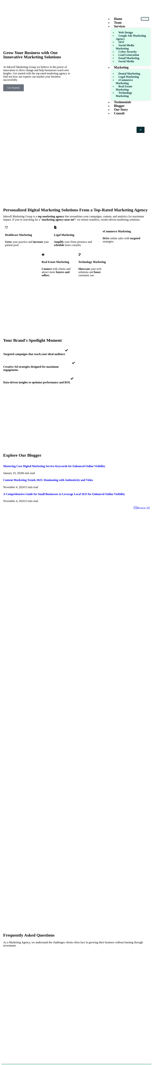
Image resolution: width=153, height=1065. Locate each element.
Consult (119, 113)
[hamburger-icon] (145, 19)
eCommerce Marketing (124, 81)
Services (119, 26)
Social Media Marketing (125, 47)
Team (117, 22)
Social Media (126, 61)
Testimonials (122, 102)
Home (118, 19)
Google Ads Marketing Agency (131, 37)
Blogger (119, 106)
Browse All (142, 507)
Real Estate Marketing (124, 88)
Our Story (121, 109)
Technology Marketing (124, 94)
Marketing (121, 67)
